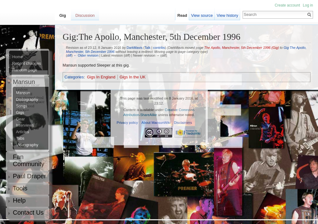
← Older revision (86, 55)
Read (182, 15)
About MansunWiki (155, 122)
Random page (24, 70)
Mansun (23, 93)
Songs (21, 106)
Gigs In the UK (132, 77)
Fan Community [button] (28, 160)
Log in (308, 5)
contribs (159, 47)
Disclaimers (183, 122)
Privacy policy (127, 122)
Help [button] (19, 200)
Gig (62, 15)
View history (227, 15)
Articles (22, 132)
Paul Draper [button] (29, 176)
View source (202, 15)
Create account (287, 5)
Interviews (25, 125)
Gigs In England (101, 77)
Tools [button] (20, 188)
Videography (27, 145)
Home (17, 57)
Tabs (20, 138)
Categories (74, 77)
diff (69, 55)
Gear (20, 119)
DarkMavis (135, 47)
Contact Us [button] (28, 212)
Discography (27, 99)
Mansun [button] (24, 81)
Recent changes (26, 63)
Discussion (85, 15)
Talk (147, 47)
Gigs (20, 112)
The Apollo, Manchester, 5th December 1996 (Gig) (241, 47)
